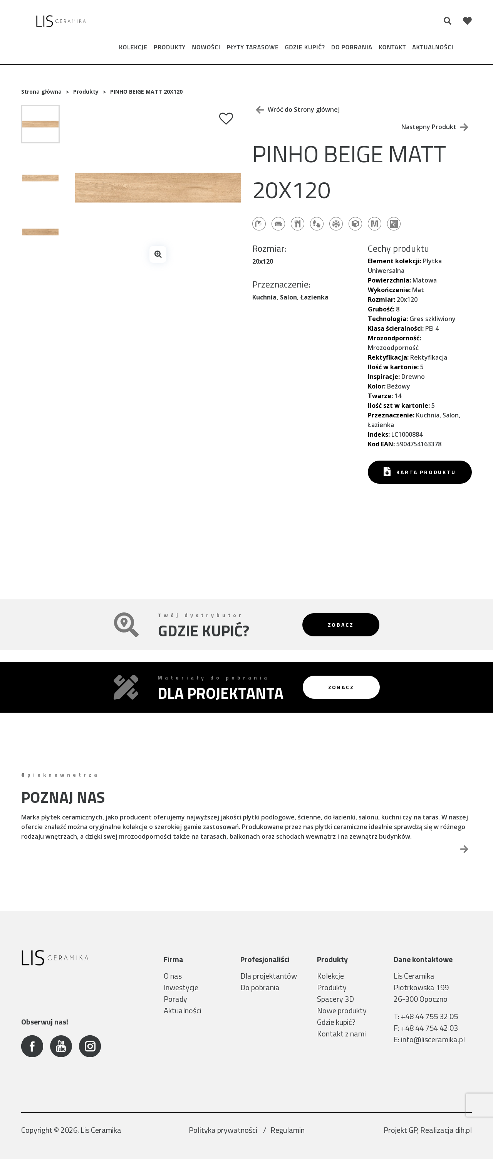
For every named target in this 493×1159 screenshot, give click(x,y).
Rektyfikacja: (388, 357)
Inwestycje (181, 987)
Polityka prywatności (224, 1130)
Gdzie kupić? (305, 47)
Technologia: (388, 319)
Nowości (206, 47)
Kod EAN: (381, 444)
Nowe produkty (342, 1010)
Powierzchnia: (389, 280)
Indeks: (379, 434)
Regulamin (287, 1130)
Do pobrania (351, 47)
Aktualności (432, 47)
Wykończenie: (389, 290)
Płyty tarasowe (252, 47)
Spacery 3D (335, 999)
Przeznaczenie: (391, 415)
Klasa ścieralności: (396, 328)
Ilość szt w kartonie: (399, 405)
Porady (175, 999)
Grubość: (381, 309)
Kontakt (392, 47)
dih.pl (463, 1130)
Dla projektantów (268, 976)
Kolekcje (133, 47)
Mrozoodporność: (394, 338)
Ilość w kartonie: (393, 367)
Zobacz (341, 625)
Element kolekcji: (394, 261)
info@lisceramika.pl (433, 1039)
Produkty (170, 47)
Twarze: (380, 396)
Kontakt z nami (341, 1034)
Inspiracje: (384, 376)
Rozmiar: (381, 299)
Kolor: (377, 386)
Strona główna (41, 91)
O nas (173, 976)
